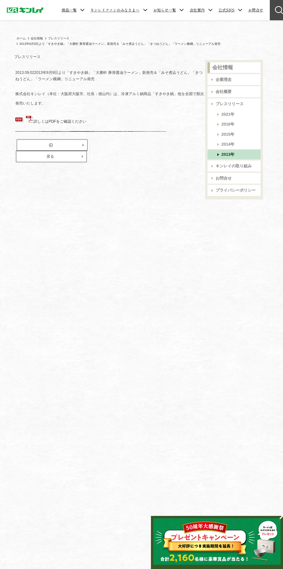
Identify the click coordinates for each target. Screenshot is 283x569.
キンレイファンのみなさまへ (114, 10)
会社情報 (222, 67)
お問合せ (255, 10)
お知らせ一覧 (164, 10)
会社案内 (197, 10)
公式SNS (226, 10)
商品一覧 (69, 10)
